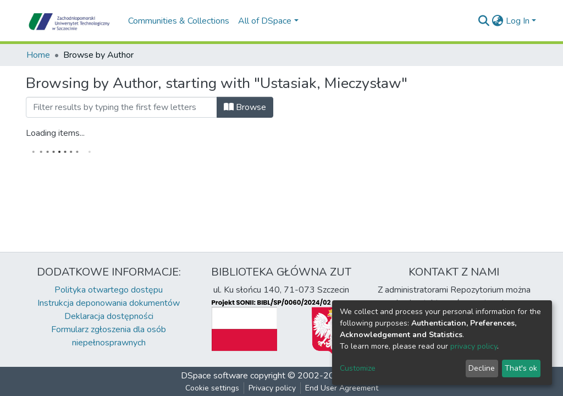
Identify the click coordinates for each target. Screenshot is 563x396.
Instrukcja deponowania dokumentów (108, 303)
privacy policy (473, 346)
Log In (517, 21)
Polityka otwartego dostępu (108, 290)
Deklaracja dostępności (108, 316)
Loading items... (55, 133)
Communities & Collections (178, 21)
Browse (245, 107)
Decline (481, 368)
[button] (498, 21)
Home (38, 55)
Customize (358, 368)
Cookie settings (212, 388)
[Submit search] (484, 21)
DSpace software (214, 376)
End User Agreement (341, 388)
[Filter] (121, 107)
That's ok (521, 368)
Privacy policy (272, 388)
